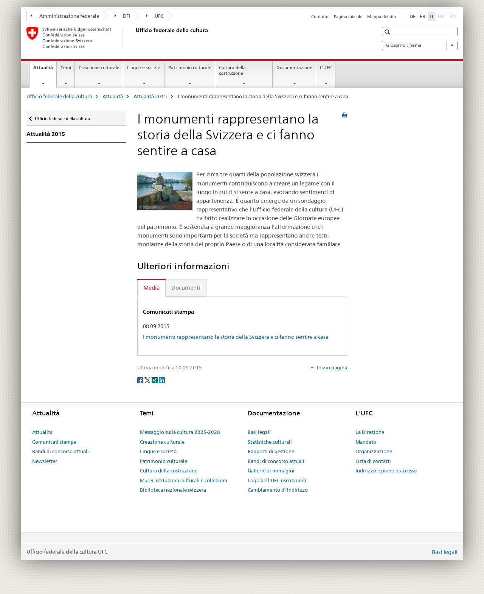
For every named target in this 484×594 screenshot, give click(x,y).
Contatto (320, 16)
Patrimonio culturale (189, 67)
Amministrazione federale (65, 15)
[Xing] (155, 380)
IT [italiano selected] (432, 16)
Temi (65, 67)
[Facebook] (140, 380)
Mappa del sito (381, 16)
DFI (123, 15)
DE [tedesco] (413, 16)
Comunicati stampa (54, 442)
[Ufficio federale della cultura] (134, 37)
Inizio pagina (331, 367)
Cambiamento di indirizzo (278, 490)
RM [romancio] (442, 15)
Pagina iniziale (348, 16)
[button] (388, 32)
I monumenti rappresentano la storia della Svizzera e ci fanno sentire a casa (236, 337)
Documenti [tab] (185, 287)
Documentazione (294, 67)
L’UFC (326, 67)
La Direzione (369, 432)
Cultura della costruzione (232, 70)
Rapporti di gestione (271, 451)
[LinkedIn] (162, 380)
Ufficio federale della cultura (59, 96)
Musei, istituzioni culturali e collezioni (183, 480)
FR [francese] (422, 16)
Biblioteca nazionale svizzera (173, 490)
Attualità (44, 70)
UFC (155, 15)
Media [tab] (151, 287)
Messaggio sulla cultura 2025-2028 (180, 432)
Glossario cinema (419, 45)
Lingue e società (144, 67)
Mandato (365, 442)
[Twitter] (148, 380)
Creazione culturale (99, 67)
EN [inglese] (454, 15)
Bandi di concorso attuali (60, 451)
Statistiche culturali (270, 442)
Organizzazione (373, 451)
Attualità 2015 (150, 96)
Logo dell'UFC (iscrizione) (277, 480)
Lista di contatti (373, 461)
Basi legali (259, 432)
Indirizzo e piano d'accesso (386, 470)
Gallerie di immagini (271, 470)
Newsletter (44, 461)
